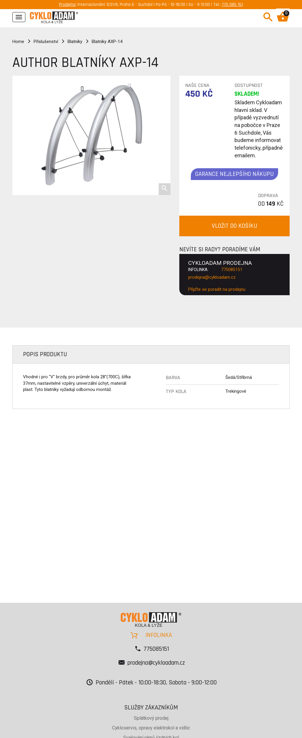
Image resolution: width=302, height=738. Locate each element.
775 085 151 (232, 4)
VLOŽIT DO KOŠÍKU (234, 226)
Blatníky (75, 41)
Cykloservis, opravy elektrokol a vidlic (151, 728)
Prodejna (67, 4)
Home (18, 41)
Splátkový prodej (151, 718)
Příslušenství (46, 41)
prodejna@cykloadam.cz (212, 277)
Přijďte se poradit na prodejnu (216, 289)
